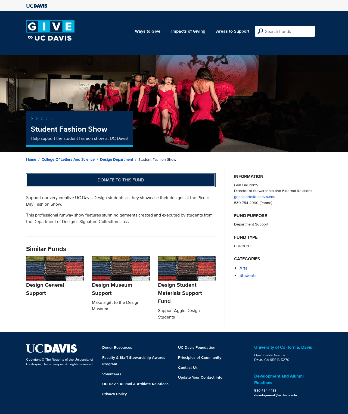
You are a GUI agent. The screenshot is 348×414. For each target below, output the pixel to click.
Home (31, 159)
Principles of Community (199, 357)
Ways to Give (147, 31)
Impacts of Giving (188, 31)
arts (243, 268)
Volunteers (111, 374)
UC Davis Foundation (196, 347)
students (248, 275)
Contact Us (188, 367)
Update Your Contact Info (200, 377)
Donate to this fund (121, 180)
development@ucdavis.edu (275, 395)
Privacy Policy (114, 394)
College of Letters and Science (68, 159)
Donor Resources (117, 347)
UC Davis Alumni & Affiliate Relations (135, 384)
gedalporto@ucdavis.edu (254, 196)
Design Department (116, 159)
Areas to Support (232, 31)
